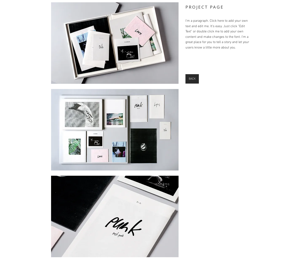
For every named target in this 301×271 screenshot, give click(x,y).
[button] (115, 43)
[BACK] (192, 79)
